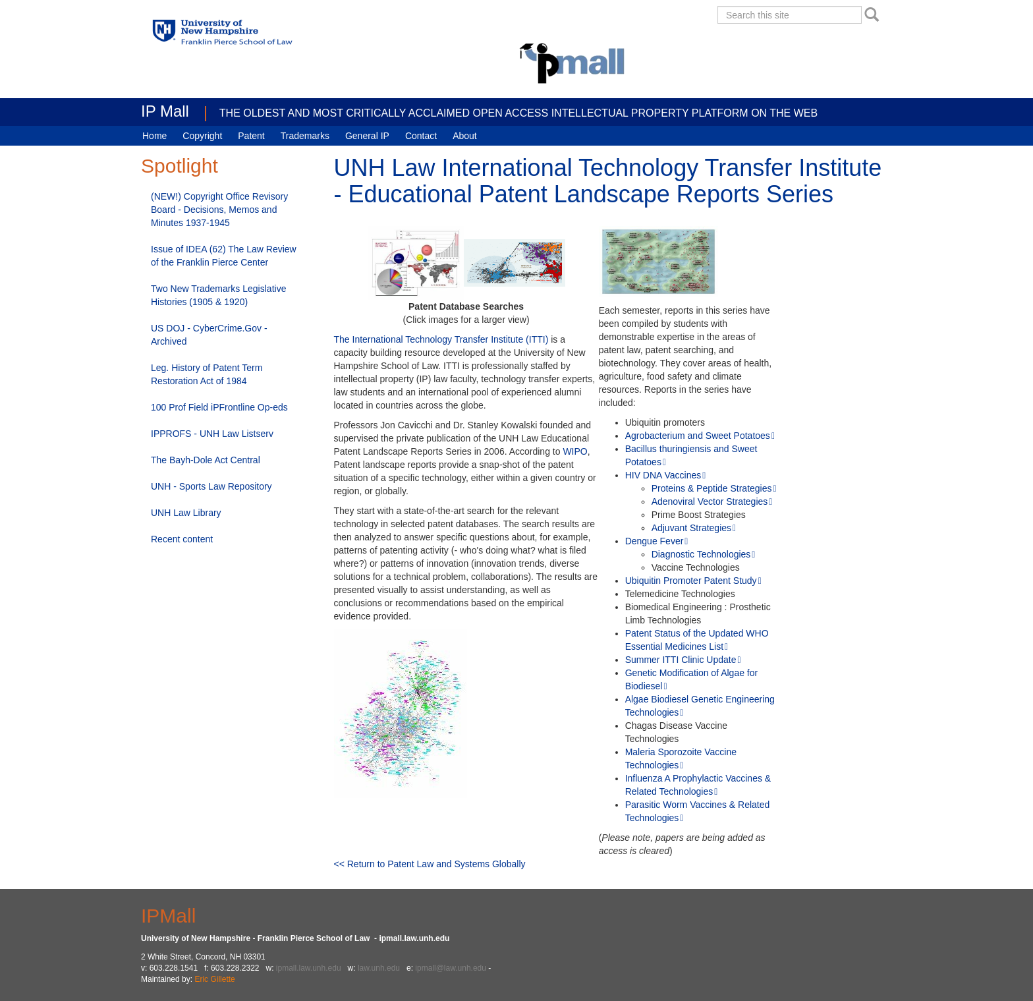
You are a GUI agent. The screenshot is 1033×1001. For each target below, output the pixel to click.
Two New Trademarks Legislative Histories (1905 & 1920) (218, 295)
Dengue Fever (654, 541)
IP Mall (165, 111)
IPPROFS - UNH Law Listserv (212, 433)
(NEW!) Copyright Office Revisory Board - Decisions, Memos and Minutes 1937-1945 (219, 209)
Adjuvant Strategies (691, 528)
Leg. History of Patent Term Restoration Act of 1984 (206, 374)
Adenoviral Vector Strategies (710, 501)
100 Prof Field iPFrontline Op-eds (219, 407)
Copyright (202, 135)
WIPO (575, 451)
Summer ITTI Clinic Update (681, 659)
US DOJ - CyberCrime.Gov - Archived (209, 335)
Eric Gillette (214, 979)
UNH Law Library (186, 512)
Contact (421, 135)
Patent (251, 135)
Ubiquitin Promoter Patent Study (691, 580)
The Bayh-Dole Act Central (205, 460)
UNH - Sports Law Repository (211, 486)
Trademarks (305, 135)
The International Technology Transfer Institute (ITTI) (441, 339)
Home (154, 135)
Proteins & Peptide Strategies (712, 488)
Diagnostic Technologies (701, 554)
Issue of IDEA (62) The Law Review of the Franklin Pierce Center (223, 256)
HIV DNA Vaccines (663, 475)
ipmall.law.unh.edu (308, 968)
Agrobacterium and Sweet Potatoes (697, 435)
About (465, 135)
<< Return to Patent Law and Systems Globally (430, 864)
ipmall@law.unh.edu (450, 968)
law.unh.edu (379, 968)
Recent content (182, 539)
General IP (367, 135)
